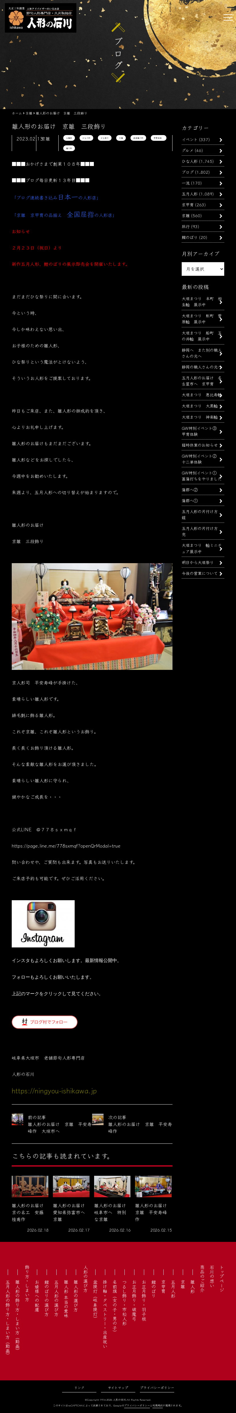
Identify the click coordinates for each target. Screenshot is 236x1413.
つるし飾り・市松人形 (124, 1302)
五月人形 (190, 194)
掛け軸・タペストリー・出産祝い (105, 1314)
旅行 (186, 226)
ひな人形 (86, 137)
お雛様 (69, 137)
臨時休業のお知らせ (200, 445)
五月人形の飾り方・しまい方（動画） (7, 1318)
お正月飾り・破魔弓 (134, 1300)
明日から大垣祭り (198, 562)
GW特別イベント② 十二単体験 (201, 459)
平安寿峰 (159, 137)
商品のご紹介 (202, 1278)
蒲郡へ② (190, 489)
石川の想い (212, 1276)
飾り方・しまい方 (27, 1283)
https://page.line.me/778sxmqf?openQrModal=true (66, 845)
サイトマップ (118, 1387)
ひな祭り (105, 137)
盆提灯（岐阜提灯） (95, 1300)
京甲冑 (188, 204)
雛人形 (69, 148)
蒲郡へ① (190, 500)
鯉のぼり (190, 237)
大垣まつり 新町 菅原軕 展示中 (202, 318)
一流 (186, 183)
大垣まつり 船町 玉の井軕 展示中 (202, 336)
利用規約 (157, 1405)
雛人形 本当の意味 (66, 1299)
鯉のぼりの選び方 (46, 1298)
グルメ (187, 150)
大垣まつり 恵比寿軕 (202, 394)
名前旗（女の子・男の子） (114, 1307)
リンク (79, 1387)
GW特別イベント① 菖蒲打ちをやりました (202, 476)
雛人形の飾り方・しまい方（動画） (17, 1316)
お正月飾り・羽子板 (143, 1300)
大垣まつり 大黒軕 (200, 406)
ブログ (188, 172)
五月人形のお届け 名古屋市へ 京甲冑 (202, 381)
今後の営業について (200, 573)
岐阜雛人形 (138, 137)
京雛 (121, 137)
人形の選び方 (85, 1278)
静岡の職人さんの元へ (202, 367)
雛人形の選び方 (75, 1296)
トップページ (221, 1278)
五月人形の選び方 (56, 1298)
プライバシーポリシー (157, 1387)
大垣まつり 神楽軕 (200, 417)
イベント (190, 139)
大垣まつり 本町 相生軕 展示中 (202, 301)
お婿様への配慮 (36, 1296)
